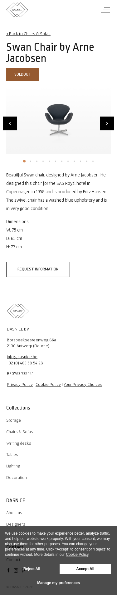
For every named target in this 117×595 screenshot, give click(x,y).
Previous (10, 123)
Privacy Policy (20, 384)
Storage (13, 420)
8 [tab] (68, 161)
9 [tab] (74, 161)
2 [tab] (30, 161)
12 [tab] (93, 161)
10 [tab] (80, 161)
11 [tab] (87, 161)
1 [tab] (24, 161)
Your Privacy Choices (83, 384)
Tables (12, 454)
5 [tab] (49, 161)
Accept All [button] (85, 569)
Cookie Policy (48, 384)
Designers (15, 524)
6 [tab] (55, 161)
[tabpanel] (58, 119)
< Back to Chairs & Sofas (28, 33)
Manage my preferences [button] (58, 583)
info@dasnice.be (22, 356)
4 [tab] (43, 161)
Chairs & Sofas (19, 431)
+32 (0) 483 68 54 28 (25, 362)
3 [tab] (37, 161)
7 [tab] (62, 161)
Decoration (16, 477)
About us (14, 512)
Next (107, 123)
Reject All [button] (31, 569)
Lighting (13, 465)
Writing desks (18, 443)
